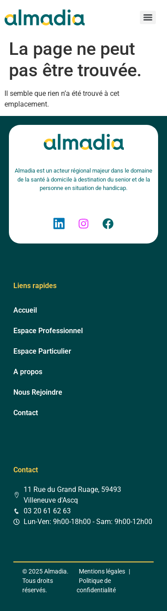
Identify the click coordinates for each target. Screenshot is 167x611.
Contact (25, 413)
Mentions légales (102, 571)
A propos (27, 371)
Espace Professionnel (48, 330)
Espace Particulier (42, 351)
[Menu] (148, 17)
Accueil (25, 310)
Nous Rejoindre (37, 392)
